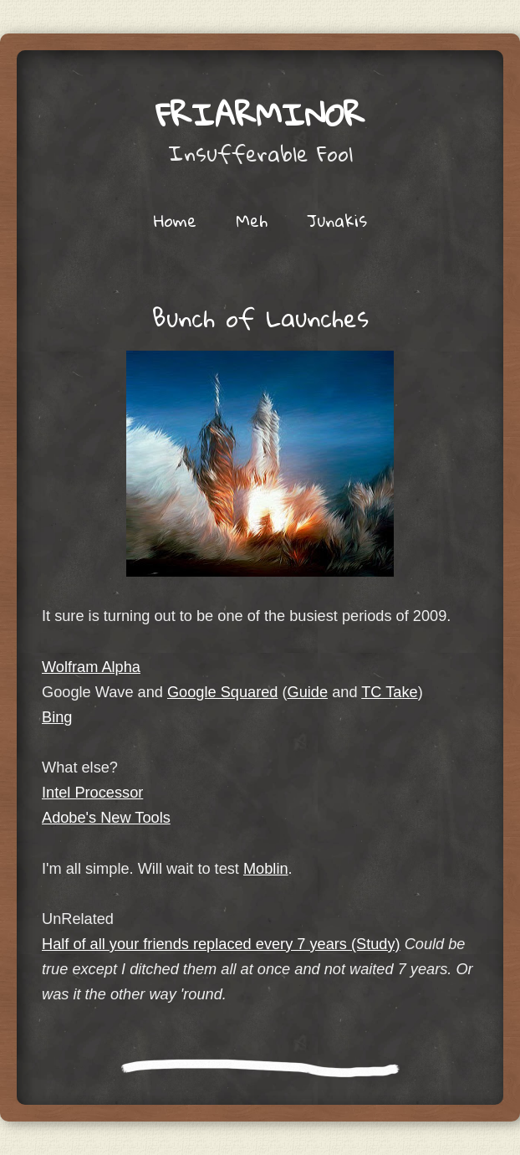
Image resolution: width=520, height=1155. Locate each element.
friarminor (260, 114)
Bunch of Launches (260, 318)
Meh (252, 220)
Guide (308, 692)
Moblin (265, 868)
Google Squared (222, 692)
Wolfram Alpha (91, 667)
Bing (57, 717)
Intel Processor (92, 792)
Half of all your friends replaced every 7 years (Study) (221, 944)
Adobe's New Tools (106, 817)
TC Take (389, 692)
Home (175, 220)
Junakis (337, 220)
